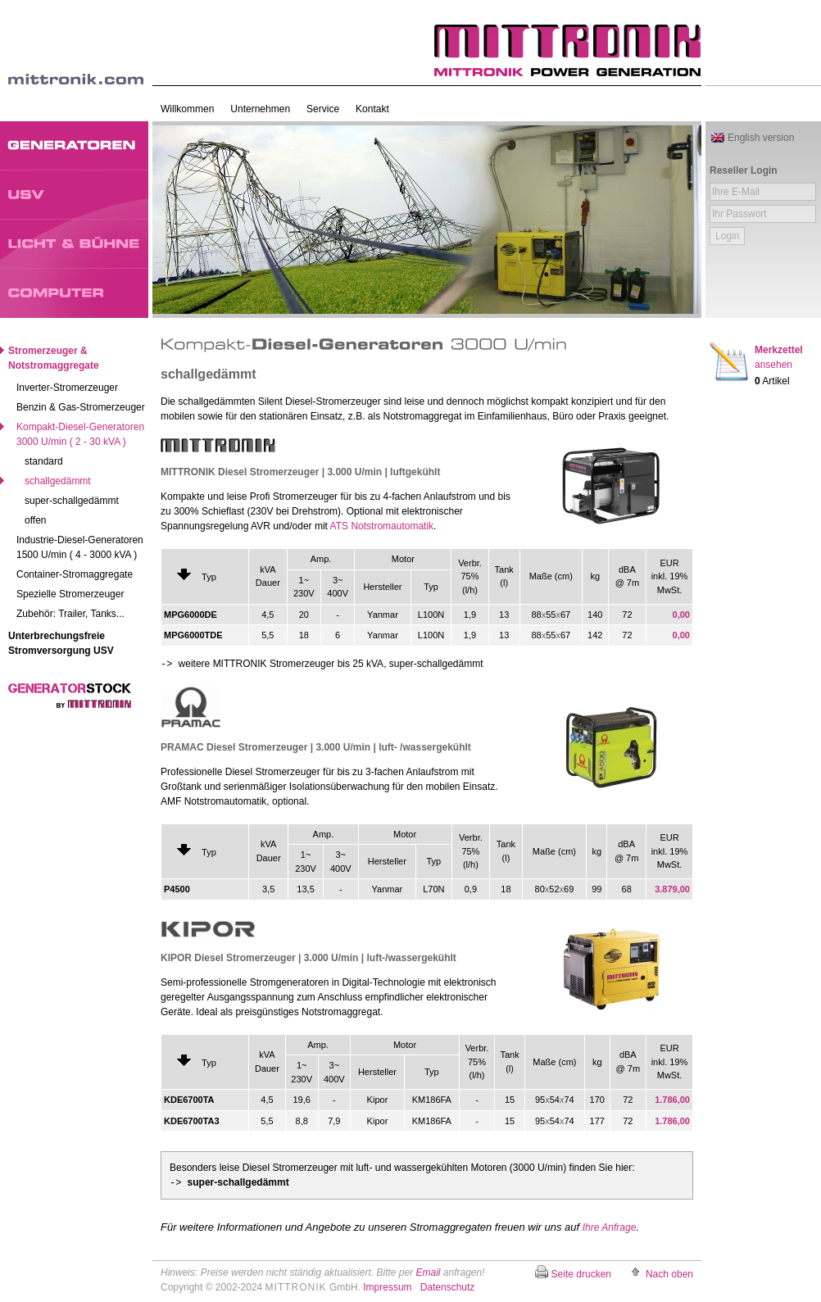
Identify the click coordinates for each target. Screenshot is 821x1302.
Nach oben (669, 1274)
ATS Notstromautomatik (381, 526)
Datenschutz (447, 1287)
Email (427, 1272)
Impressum (387, 1287)
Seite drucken (581, 1274)
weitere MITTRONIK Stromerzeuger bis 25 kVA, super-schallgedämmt (322, 663)
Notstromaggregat (422, 416)
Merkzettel (779, 357)
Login (727, 236)
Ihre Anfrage (610, 1227)
